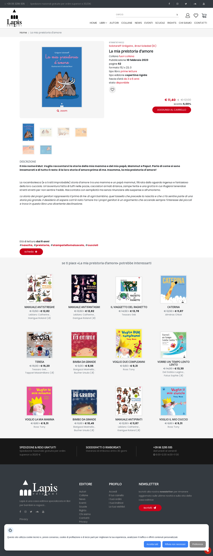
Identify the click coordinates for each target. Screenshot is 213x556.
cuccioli (91, 245)
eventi (148, 23)
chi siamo (185, 23)
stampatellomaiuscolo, (68, 245)
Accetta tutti (152, 544)
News (82, 499)
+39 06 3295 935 (15, 3)
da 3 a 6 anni (131, 79)
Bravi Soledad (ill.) (145, 46)
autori (114, 23)
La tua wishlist (117, 506)
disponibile (122, 82)
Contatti (84, 518)
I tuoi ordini (115, 499)
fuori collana (126, 56)
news (138, 23)
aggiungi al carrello (171, 110)
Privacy (24, 519)
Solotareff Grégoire (121, 46)
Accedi (113, 491)
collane (126, 23)
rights (171, 23)
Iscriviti (150, 508)
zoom (61, 79)
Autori (82, 491)
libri (103, 23)
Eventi (82, 503)
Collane (83, 495)
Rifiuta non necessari (175, 544)
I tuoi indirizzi (116, 503)
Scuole (83, 506)
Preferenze (197, 544)
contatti (200, 23)
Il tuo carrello (116, 495)
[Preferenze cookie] (207, 550)
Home (94, 23)
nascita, (26, 245)
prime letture (129, 71)
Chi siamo (85, 514)
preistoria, (42, 245)
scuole (160, 23)
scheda (30, 251)
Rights (82, 510)
